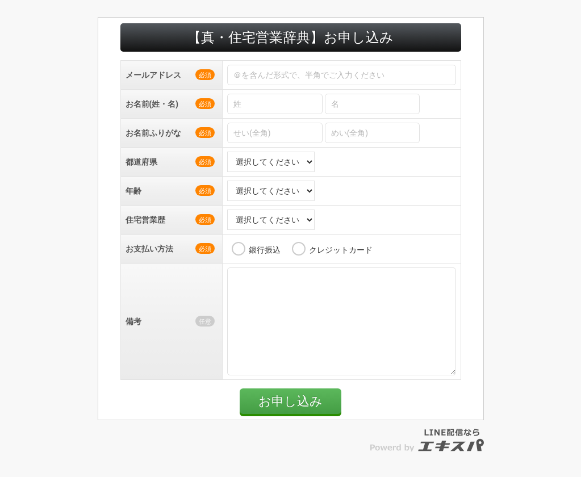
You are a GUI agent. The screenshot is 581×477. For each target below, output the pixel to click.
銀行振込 (265, 249)
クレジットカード (341, 249)
